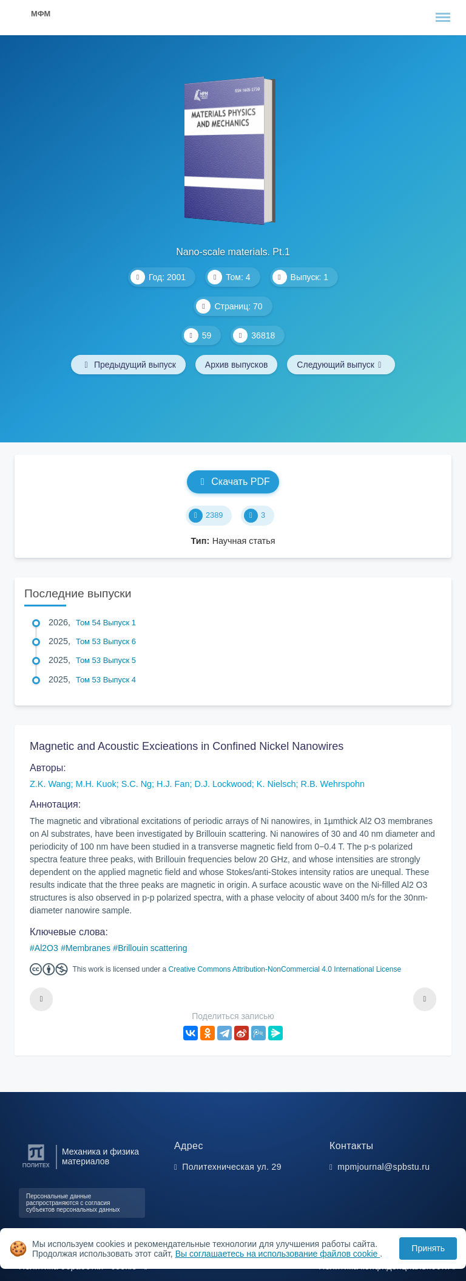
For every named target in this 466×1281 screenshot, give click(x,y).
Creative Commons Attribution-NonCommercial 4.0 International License (285, 969)
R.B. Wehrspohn (333, 784)
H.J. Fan (173, 784)
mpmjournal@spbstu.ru (383, 1167)
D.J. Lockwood (222, 784)
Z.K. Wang (50, 784)
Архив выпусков (236, 364)
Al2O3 (46, 948)
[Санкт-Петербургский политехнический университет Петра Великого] (36, 1168)
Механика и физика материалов (100, 1156)
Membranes (88, 948)
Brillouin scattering (152, 948)
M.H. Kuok (95, 784)
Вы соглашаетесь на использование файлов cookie (277, 1254)
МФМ (40, 13)
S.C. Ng (136, 784)
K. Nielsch (276, 784)
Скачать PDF (232, 481)
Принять (428, 1248)
